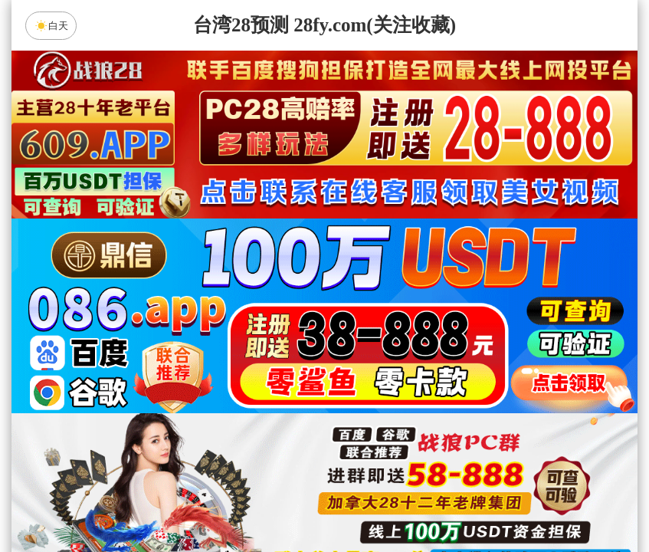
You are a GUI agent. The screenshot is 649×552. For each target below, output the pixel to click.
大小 (373, 500)
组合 (178, 500)
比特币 (470, 378)
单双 (470, 500)
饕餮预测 (454, 418)
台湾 (373, 378)
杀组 (276, 500)
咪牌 (431, 310)
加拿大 (178, 378)
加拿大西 (275, 378)
